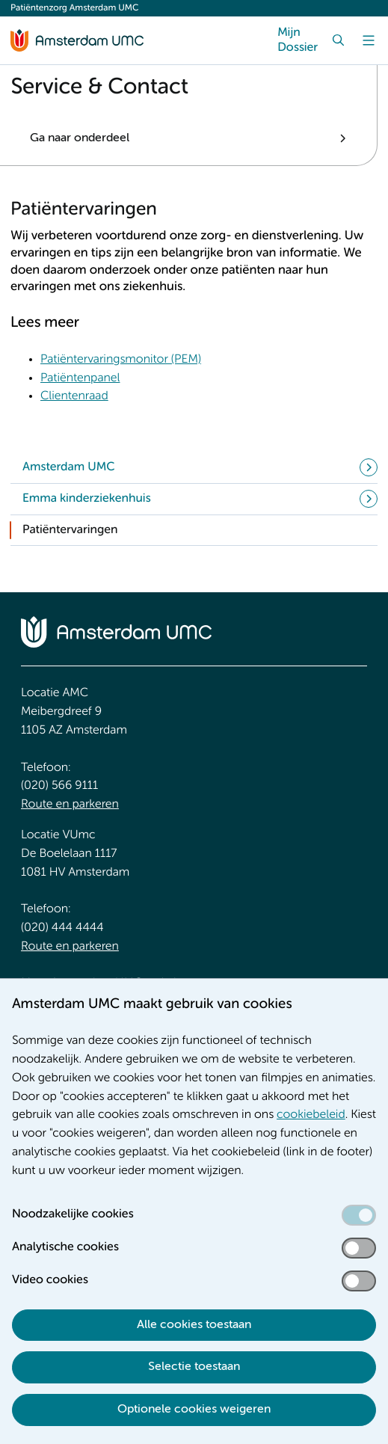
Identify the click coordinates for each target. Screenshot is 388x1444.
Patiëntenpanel (80, 378)
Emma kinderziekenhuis (86, 499)
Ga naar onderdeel (79, 138)
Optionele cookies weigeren (194, 1410)
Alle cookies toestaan (194, 1325)
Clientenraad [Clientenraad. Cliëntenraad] (74, 396)
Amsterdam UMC (68, 467)
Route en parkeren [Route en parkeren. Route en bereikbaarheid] (70, 805)
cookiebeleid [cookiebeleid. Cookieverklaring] (311, 1115)
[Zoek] (339, 40)
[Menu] (369, 40)
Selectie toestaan (194, 1367)
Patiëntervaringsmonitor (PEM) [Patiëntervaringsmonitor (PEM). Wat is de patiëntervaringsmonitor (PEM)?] (120, 360)
